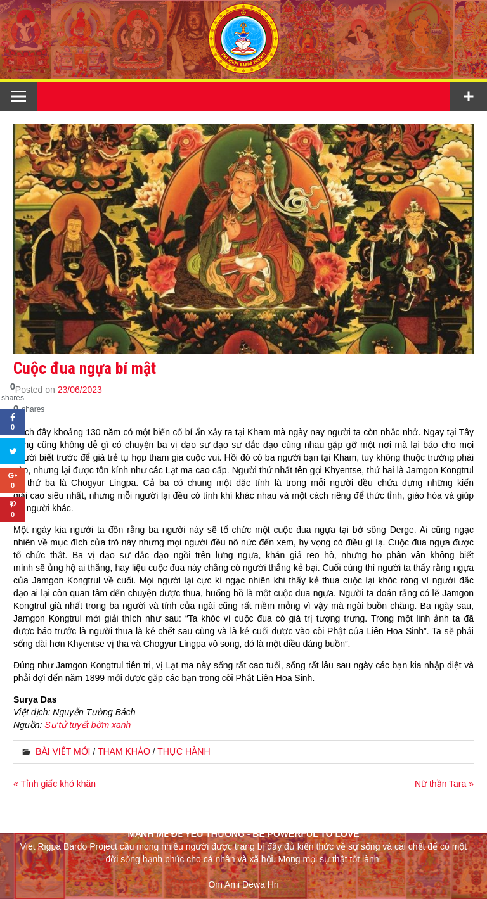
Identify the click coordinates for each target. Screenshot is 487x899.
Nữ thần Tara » (444, 784)
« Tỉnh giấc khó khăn (54, 784)
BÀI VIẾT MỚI (63, 751)
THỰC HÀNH (183, 751)
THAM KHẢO (124, 751)
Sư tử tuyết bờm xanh (87, 725)
